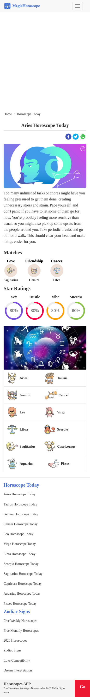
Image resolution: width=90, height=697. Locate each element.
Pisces (65, 463)
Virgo (61, 412)
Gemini (25, 395)
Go (82, 686)
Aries (23, 378)
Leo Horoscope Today (18, 534)
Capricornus (66, 446)
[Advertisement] (45, 62)
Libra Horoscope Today (20, 554)
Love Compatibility (17, 660)
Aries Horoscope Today (20, 494)
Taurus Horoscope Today (20, 504)
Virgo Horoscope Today (20, 544)
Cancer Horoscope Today (21, 524)
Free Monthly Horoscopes (21, 630)
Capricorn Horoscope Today (23, 583)
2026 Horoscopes (15, 640)
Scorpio (62, 429)
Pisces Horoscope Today (20, 603)
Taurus (62, 378)
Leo (22, 412)
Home (8, 114)
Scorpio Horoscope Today (21, 564)
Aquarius (26, 463)
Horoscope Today (29, 114)
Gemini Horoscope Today (21, 514)
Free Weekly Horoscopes (20, 621)
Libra (24, 429)
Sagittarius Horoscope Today (23, 574)
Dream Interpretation (18, 670)
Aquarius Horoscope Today (22, 593)
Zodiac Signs (12, 650)
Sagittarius (27, 446)
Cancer (64, 395)
